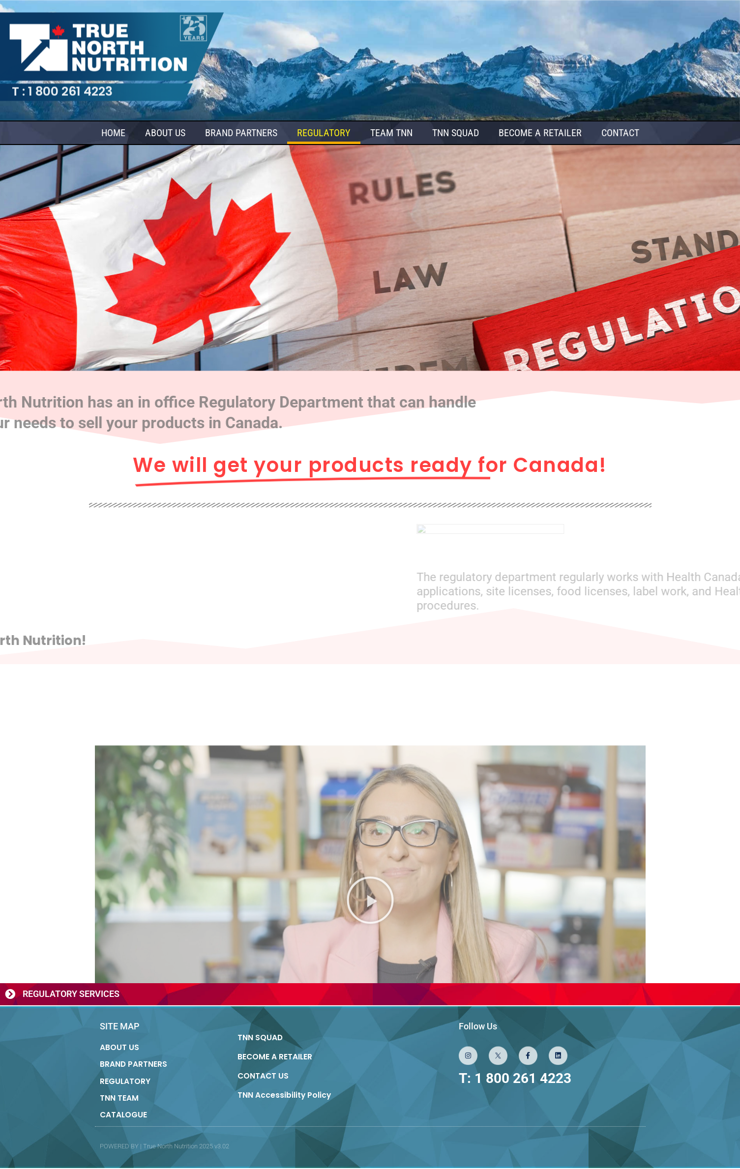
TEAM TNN (391, 133)
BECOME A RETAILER (540, 133)
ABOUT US (165, 133)
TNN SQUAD (455, 133)
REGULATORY (324, 133)
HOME (113, 133)
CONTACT (620, 133)
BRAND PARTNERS (241, 133)
